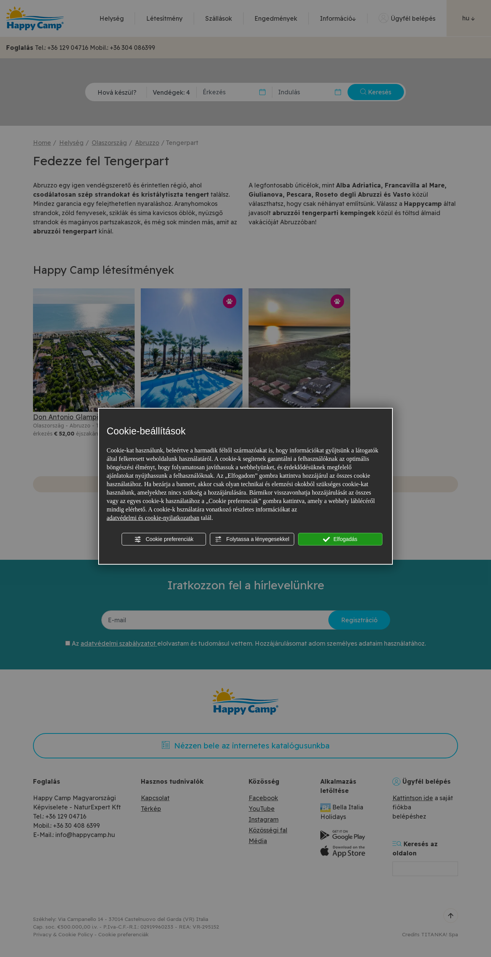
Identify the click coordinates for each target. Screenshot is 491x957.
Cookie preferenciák (163, 539)
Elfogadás (340, 539)
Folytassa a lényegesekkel (252, 539)
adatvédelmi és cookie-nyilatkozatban (153, 517)
